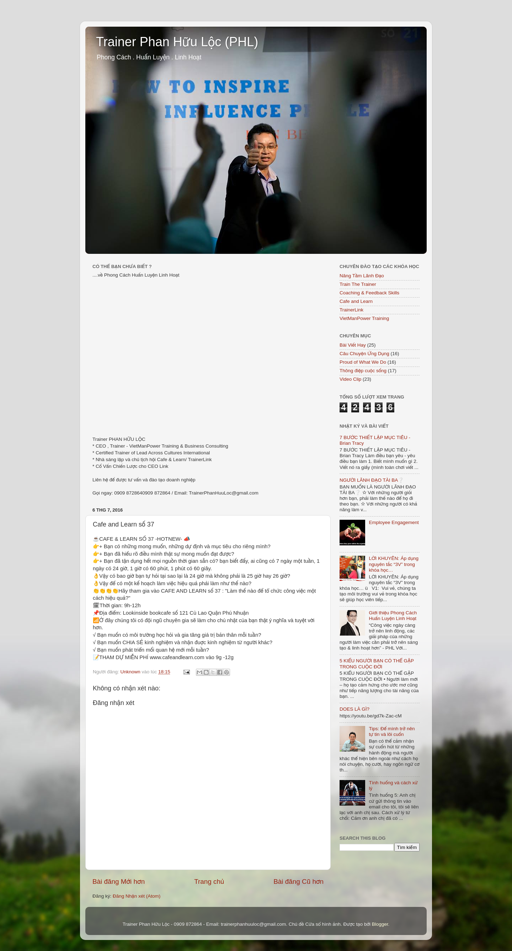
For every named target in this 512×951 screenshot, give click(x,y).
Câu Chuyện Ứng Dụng (364, 353)
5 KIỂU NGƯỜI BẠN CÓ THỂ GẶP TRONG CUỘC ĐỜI (377, 663)
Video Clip (350, 379)
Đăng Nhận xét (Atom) (136, 896)
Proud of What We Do (363, 362)
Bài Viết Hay (353, 345)
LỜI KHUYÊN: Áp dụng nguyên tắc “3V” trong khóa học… (393, 564)
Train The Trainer (358, 284)
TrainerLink (351, 309)
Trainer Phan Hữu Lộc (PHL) (177, 41)
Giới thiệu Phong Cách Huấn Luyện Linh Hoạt (393, 615)
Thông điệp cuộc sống (363, 370)
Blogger (380, 924)
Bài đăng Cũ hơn (298, 881)
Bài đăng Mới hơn (118, 881)
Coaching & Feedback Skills (369, 292)
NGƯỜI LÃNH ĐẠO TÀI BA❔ (372, 480)
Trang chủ (209, 881)
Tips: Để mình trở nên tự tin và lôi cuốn (392, 731)
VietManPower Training (364, 318)
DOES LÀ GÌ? (354, 709)
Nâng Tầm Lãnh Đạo (362, 275)
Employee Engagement (393, 522)
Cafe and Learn (356, 301)
